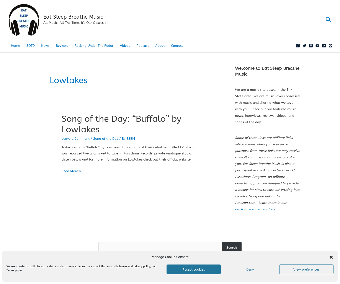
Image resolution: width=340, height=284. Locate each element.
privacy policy (142, 266)
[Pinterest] (330, 46)
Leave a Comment (76, 139)
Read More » (71, 171)
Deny (250, 269)
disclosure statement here (255, 209)
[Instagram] (311, 46)
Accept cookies (193, 269)
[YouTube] (317, 46)
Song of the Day (105, 139)
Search (170, 239)
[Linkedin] (324, 46)
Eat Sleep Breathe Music (73, 17)
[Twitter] (304, 46)
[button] (331, 257)
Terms (10, 270)
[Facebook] (298, 46)
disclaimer (120, 266)
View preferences (306, 269)
